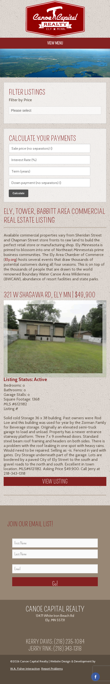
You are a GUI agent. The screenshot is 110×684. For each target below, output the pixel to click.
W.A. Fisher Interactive (25, 668)
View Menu (55, 43)
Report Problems (52, 668)
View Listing (55, 481)
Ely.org (10, 259)
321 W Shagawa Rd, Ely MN (37, 295)
